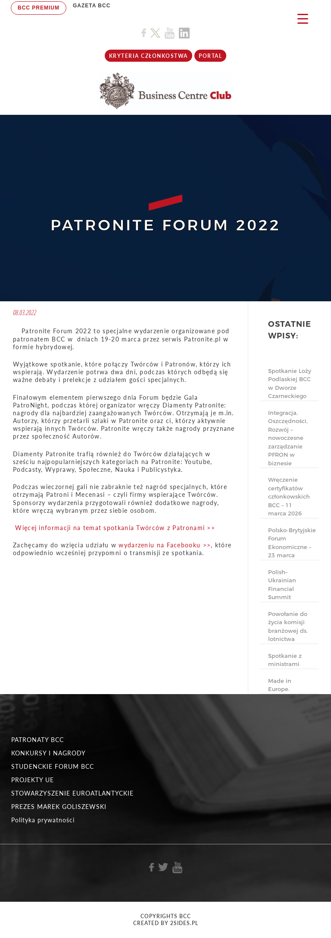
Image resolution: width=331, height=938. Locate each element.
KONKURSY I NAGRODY (48, 753)
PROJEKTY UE (32, 779)
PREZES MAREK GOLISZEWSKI (58, 806)
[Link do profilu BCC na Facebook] (143, 33)
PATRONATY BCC (37, 739)
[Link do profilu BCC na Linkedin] (184, 33)
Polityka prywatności (43, 820)
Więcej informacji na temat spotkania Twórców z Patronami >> (115, 527)
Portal (210, 56)
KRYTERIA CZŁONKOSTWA (148, 56)
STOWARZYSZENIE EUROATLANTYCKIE (72, 793)
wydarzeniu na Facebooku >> (165, 545)
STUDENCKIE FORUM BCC (52, 766)
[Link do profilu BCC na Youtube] (169, 33)
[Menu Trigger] (303, 18)
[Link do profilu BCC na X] (155, 33)
